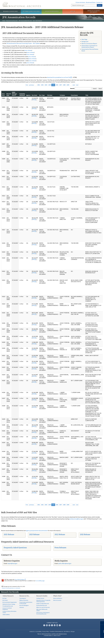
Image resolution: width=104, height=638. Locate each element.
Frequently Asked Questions (15, 548)
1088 (64, 85)
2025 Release (9, 534)
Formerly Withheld (22, 94)
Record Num (8, 94)
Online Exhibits (6, 614)
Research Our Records (10, 11)
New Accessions (57, 600)
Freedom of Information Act (56, 631)
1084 (49, 85)
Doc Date (34, 95)
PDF (33, 99)
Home (3, 20)
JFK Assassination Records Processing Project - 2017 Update (23, 43)
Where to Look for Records (43, 607)
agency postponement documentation (37, 530)
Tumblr (52, 625)
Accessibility (38, 631)
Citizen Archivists (80, 2)
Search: (72, 88)
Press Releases (60, 548)
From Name (74, 95)
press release (28, 50)
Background (85, 41)
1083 (46, 85)
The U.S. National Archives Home (21, 4)
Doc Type (42, 95)
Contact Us (99, 2)
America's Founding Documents (93, 11)
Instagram (49, 625)
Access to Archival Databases (7, 608)
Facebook (44, 625)
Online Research (8, 596)
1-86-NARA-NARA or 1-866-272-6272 (52, 635)
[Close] (102, 623)
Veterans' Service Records (31, 11)
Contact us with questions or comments (11, 588)
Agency (28, 95)
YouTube (55, 625)
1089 (68, 85)
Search (99, 5)
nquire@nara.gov (12, 563)
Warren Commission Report (89, 43)
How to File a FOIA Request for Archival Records (43, 613)
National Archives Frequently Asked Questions (43, 601)
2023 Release (34, 534)
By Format (5, 600)
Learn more (89, 635)
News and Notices (57, 598)
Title (86, 95)
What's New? (57, 596)
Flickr (60, 625)
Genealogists (23, 598)
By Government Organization (10, 602)
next (74, 85)
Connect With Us (52, 622)
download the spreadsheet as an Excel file (58, 77)
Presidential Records (8, 606)
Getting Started (40, 598)
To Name (62, 95)
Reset (100, 88)
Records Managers (24, 605)
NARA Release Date (14, 93)
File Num (49, 95)
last (77, 85)
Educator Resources (52, 11)
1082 (42, 85)
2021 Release (85, 534)
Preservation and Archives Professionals (26, 602)
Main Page (84, 39)
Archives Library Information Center (9, 612)
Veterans (22, 607)
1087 (60, 85)
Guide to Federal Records (42, 603)
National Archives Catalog (9, 604)
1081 (38, 85)
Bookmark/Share (90, 2)
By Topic (5, 598)
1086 (57, 85)
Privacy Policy (45, 631)
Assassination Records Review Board (90, 49)
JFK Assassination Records (25, 20)
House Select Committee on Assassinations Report (89, 46)
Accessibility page (40, 580)
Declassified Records (41, 605)
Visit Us (73, 11)
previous (31, 85)
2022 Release (60, 534)
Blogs (57, 625)
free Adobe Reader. (20, 579)
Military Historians (24, 600)
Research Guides (41, 596)
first (27, 85)
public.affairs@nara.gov (64, 563)
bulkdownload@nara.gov (76, 519)
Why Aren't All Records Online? (41, 610)
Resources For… (25, 596)
